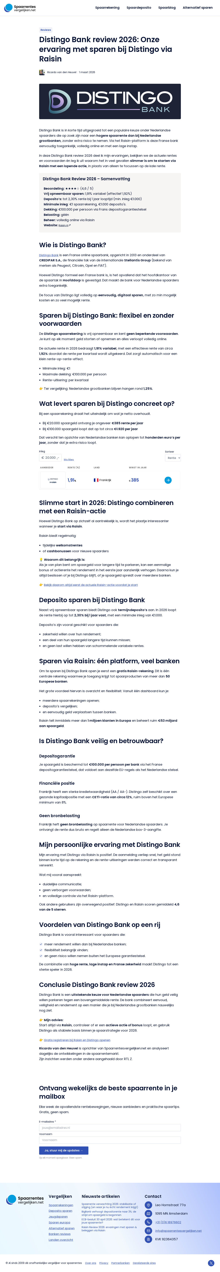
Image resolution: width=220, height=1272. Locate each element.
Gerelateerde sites (144, 1263)
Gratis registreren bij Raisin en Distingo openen (81, 1040)
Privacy (103, 1263)
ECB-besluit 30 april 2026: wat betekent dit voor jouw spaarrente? (109, 1229)
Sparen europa (60, 1218)
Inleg (42, 451)
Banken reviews (61, 1230)
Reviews (46, 30)
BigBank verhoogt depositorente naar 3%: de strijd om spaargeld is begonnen (111, 1218)
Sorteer (169, 451)
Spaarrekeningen (62, 1201)
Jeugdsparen (59, 1212)
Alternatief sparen (198, 7)
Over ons (90, 1263)
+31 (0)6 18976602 (169, 1218)
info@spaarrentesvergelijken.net (180, 1226)
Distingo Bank (49, 255)
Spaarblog (168, 7)
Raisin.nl (65, 225)
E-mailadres (47, 1121)
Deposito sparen (62, 1206)
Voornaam (45, 1134)
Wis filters (69, 459)
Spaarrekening (110, 7)
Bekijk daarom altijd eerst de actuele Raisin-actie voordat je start (95, 585)
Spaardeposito (140, 7)
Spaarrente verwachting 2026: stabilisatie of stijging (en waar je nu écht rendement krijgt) (110, 1204)
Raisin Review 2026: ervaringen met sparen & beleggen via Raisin (109, 1239)
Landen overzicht (62, 1235)
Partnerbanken (120, 1263)
